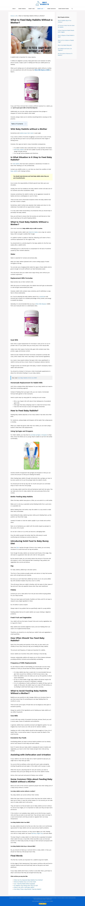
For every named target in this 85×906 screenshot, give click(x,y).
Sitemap (51, 901)
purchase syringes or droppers (38, 435)
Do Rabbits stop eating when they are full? (26, 885)
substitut (42, 296)
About (14, 8)
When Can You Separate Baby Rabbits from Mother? (28, 880)
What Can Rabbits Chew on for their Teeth (25, 881)
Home (12, 15)
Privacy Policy (46, 901)
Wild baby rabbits (19, 149)
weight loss (39, 833)
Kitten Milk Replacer (41, 304)
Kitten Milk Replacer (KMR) (42, 70)
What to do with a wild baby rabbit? (24, 887)
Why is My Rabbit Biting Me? (65, 45)
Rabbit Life (41, 8)
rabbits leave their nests (26, 133)
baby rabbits (14, 171)
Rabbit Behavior (51, 8)
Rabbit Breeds (22, 8)
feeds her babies (33, 232)
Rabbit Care (32, 8)
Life (16, 15)
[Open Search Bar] (72, 8)
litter (17, 547)
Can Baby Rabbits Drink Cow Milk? (27, 378)
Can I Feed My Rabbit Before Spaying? (24, 883)
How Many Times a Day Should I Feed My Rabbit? (27, 889)
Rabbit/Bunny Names (63, 8)
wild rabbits (16, 163)
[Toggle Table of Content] (25, 124)
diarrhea (33, 833)
